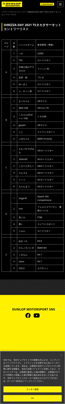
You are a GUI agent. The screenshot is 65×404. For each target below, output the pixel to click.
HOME (4, 12)
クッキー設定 (32, 389)
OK (32, 398)
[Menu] (60, 4)
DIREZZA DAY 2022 (17, 12)
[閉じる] (61, 355)
